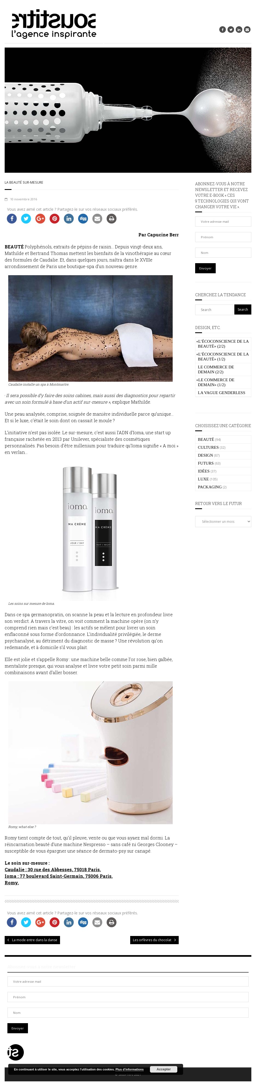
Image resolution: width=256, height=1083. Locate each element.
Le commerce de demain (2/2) (216, 369)
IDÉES (204, 471)
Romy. (12, 884)
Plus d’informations (129, 1069)
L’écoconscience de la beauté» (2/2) (222, 343)
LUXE (203, 479)
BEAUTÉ (206, 439)
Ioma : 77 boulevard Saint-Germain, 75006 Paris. (59, 878)
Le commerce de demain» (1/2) (215, 382)
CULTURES (208, 447)
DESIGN (205, 455)
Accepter (164, 1069)
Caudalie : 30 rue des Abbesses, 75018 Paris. (53, 871)
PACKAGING (210, 487)
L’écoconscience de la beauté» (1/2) (222, 356)
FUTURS (206, 463)
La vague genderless (221, 393)
